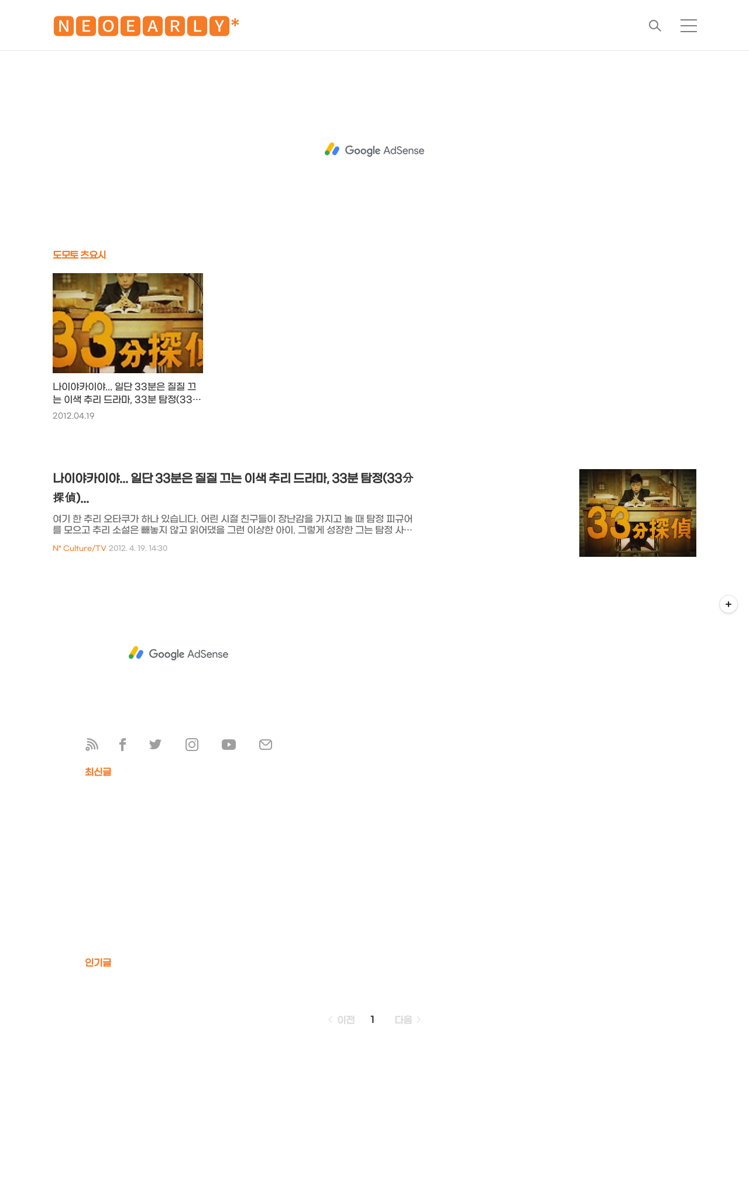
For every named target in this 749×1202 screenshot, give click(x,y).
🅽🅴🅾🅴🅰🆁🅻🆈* (146, 29)
